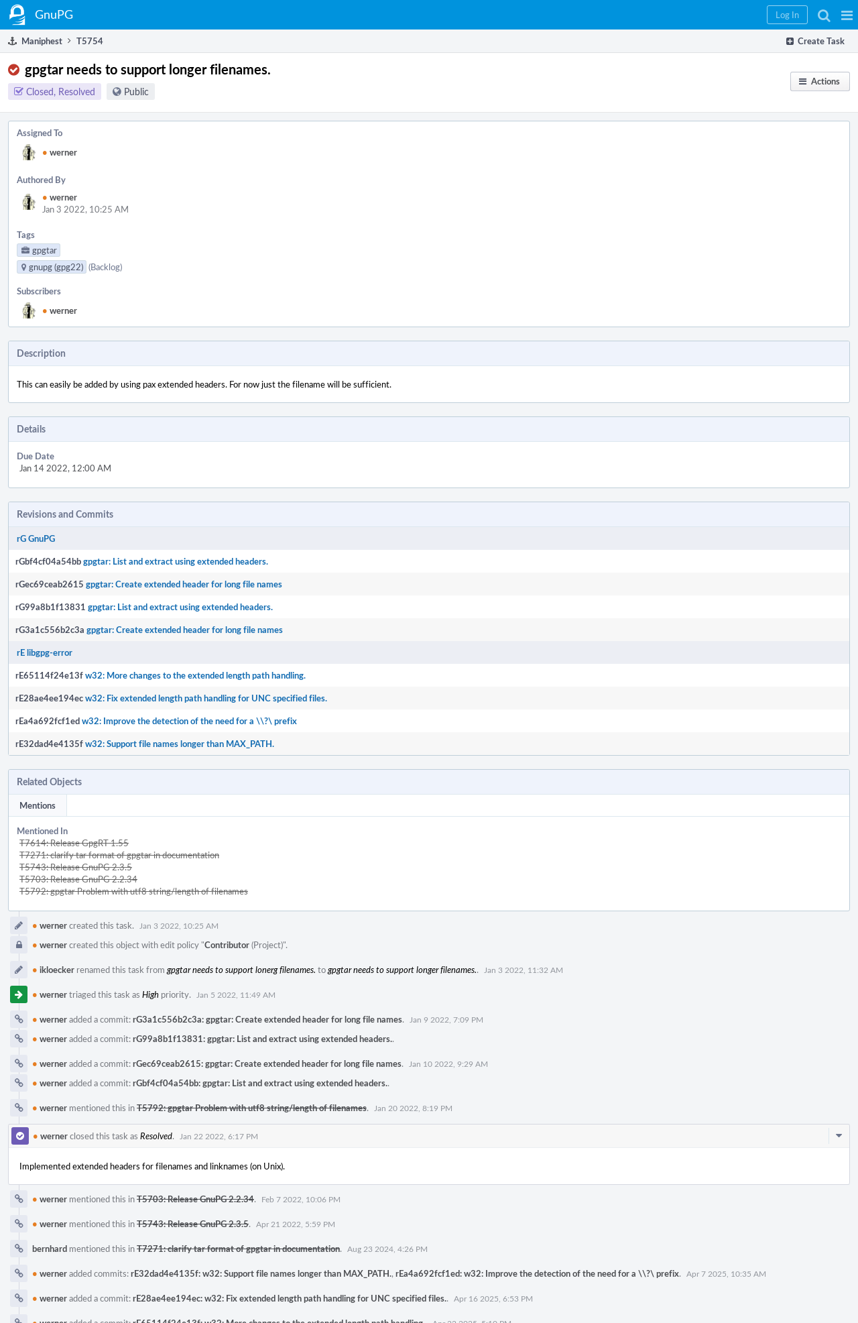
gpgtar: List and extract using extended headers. (175, 561)
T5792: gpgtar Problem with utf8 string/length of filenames (133, 891)
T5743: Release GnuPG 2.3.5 (75, 867)
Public (136, 91)
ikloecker (53, 970)
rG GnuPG (36, 538)
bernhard (49, 1249)
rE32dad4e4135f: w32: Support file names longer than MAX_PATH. (261, 1273)
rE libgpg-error (44, 652)
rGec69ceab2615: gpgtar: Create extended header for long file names (267, 1063)
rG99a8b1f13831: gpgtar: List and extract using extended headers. (262, 1039)
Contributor (226, 945)
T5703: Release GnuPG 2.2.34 (78, 879)
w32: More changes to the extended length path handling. (195, 675)
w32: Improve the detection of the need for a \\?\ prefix (189, 721)
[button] (847, 15)
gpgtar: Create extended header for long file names (184, 584)
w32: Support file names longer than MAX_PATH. (179, 744)
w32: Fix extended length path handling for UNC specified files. (206, 698)
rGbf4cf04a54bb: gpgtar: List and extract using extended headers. (260, 1083)
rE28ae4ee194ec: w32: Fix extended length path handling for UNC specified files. (289, 1298)
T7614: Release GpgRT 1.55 (74, 843)
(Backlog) (105, 267)
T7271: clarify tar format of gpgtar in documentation (119, 855)
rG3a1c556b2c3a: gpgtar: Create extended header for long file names (267, 1019)
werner (59, 152)
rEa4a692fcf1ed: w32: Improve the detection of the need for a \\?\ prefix (537, 1273)
